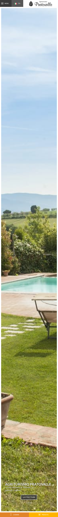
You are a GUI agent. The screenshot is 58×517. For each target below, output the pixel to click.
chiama (14, 515)
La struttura (29, 497)
